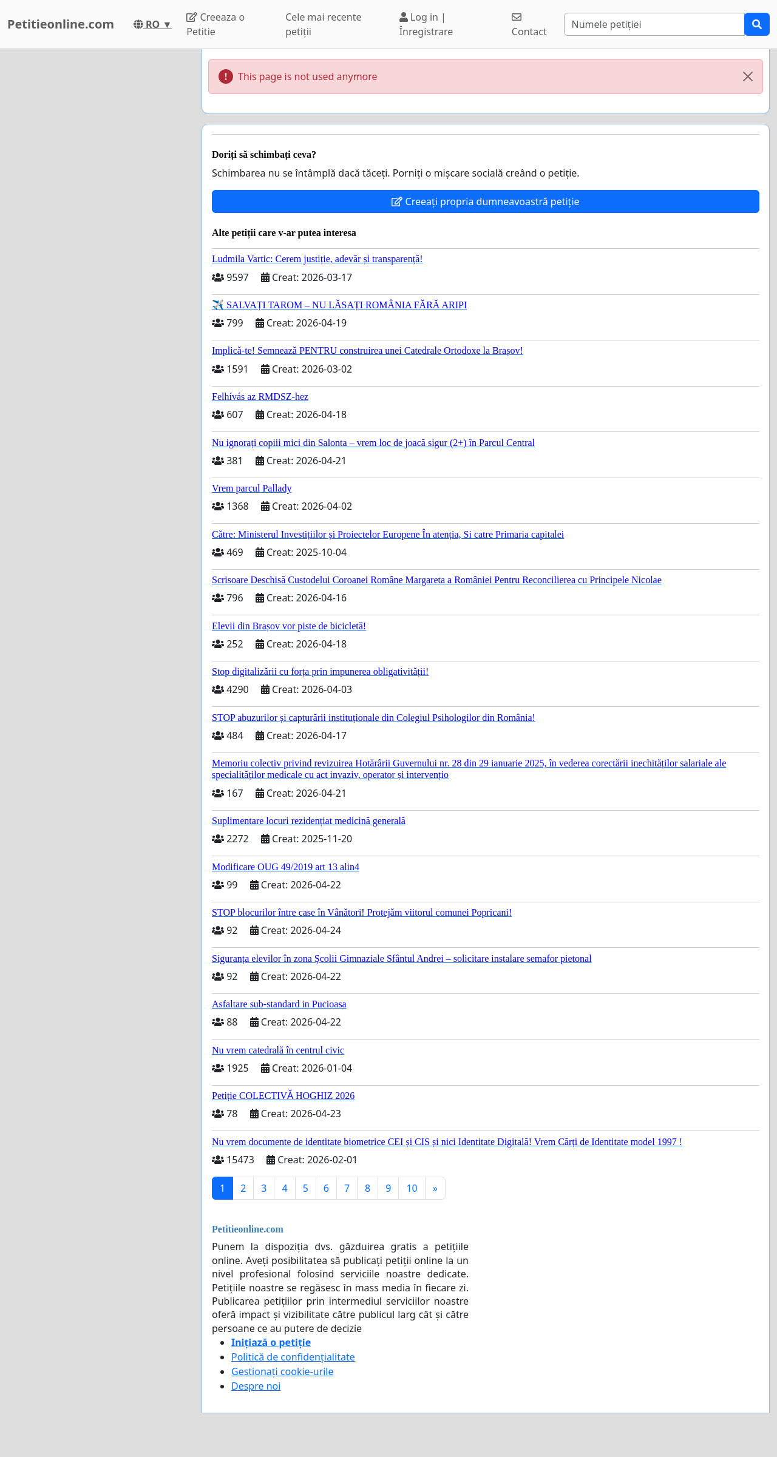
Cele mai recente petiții (323, 24)
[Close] (747, 76)
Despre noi (255, 1386)
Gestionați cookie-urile (282, 1371)
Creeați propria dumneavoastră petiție (485, 201)
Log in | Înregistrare (426, 24)
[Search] (654, 24)
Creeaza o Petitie (215, 24)
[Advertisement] (97, 231)
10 (411, 1188)
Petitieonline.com (60, 24)
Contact (529, 25)
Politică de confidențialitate (293, 1357)
